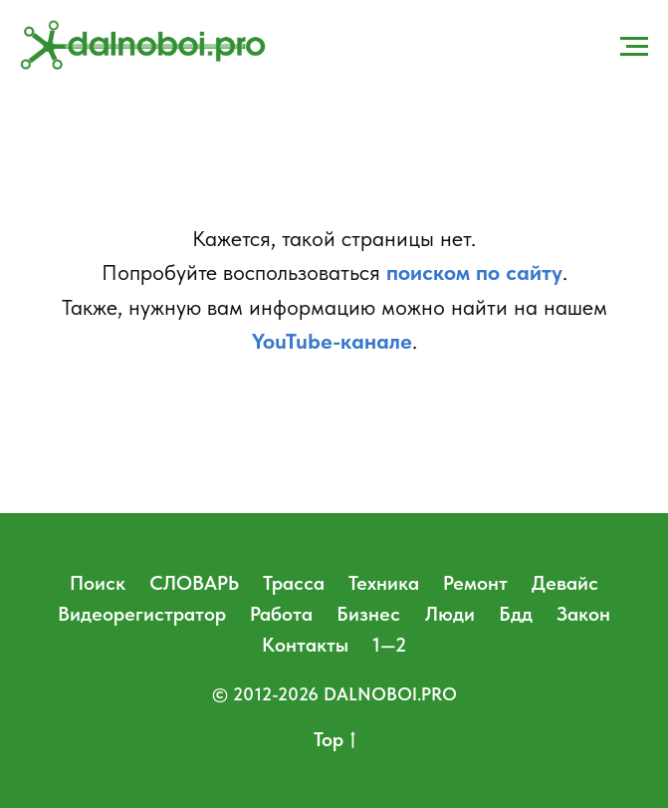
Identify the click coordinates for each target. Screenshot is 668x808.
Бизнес (368, 614)
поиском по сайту (474, 272)
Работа (281, 614)
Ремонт (475, 583)
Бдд (516, 614)
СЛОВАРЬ (194, 583)
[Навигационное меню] (634, 47)
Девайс (565, 583)
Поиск (97, 583)
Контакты (305, 645)
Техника (383, 583)
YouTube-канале (332, 341)
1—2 (389, 645)
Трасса (294, 583)
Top (334, 740)
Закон (583, 614)
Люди (450, 614)
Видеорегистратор (142, 614)
